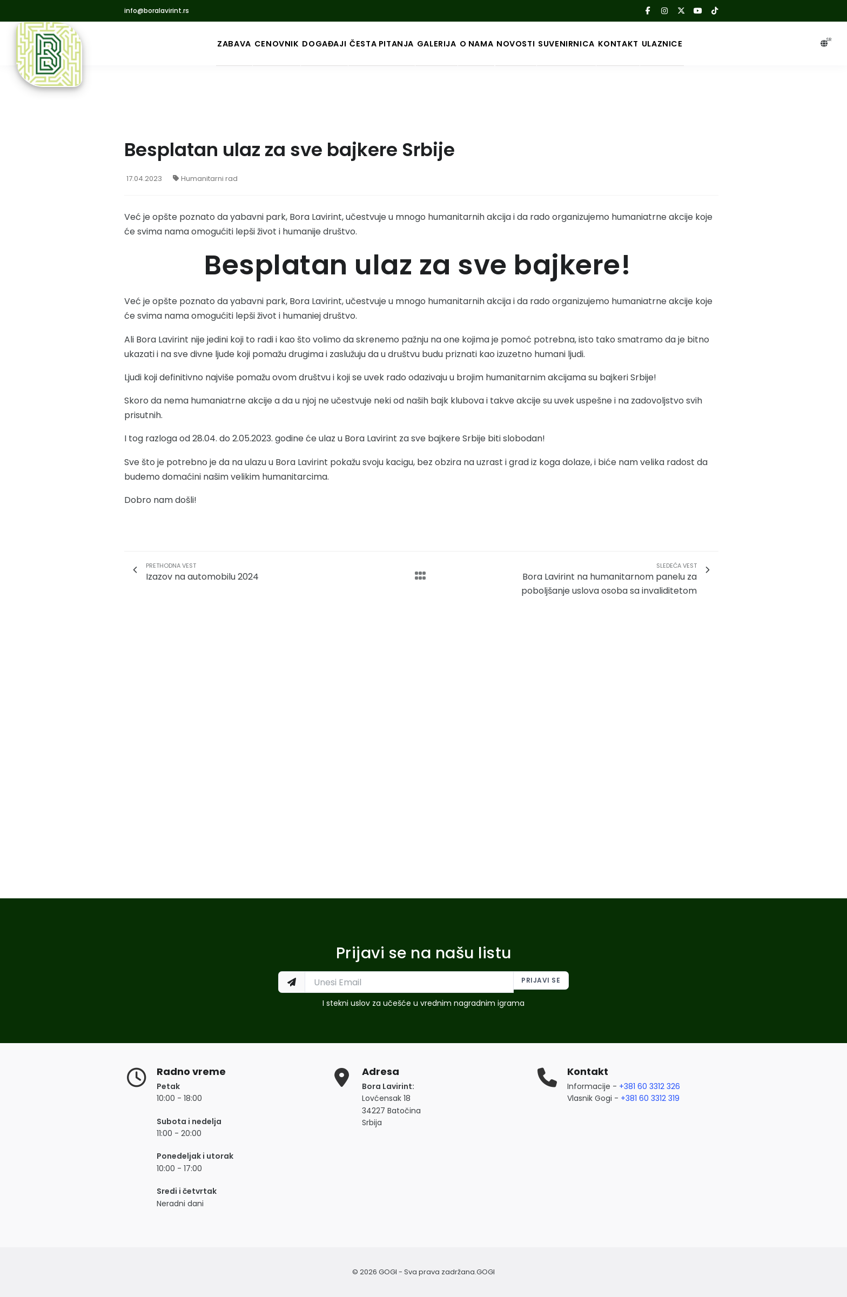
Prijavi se (539, 981)
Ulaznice (738, 43)
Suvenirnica (610, 43)
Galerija (432, 43)
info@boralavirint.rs (156, 10)
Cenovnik (219, 43)
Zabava (162, 43)
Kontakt (678, 43)
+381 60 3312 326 (649, 1086)
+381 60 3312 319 (650, 1098)
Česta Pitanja (360, 43)
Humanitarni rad (205, 178)
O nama (488, 43)
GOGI (485, 1272)
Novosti (543, 43)
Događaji (283, 43)
